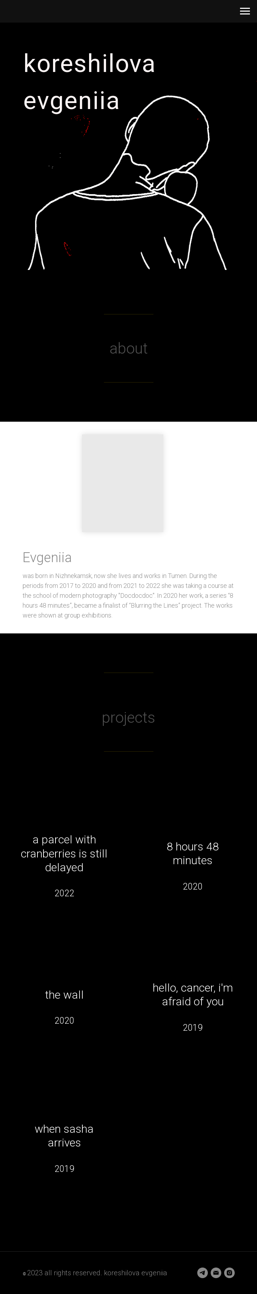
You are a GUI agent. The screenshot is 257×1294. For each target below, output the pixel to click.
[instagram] (229, 1273)
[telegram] (202, 1273)
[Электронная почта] (216, 1273)
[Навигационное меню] (245, 11)
